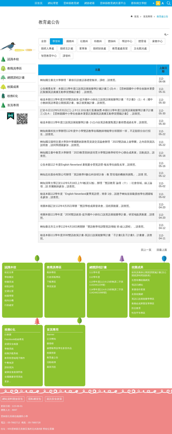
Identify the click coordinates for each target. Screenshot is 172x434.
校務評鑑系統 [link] (11, 353)
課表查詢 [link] (9, 367)
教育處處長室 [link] (120, 48)
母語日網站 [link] (137, 284)
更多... (8, 381)
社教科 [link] (84, 41)
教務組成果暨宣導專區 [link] (143, 303)
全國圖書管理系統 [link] (14, 376)
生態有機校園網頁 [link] (141, 280)
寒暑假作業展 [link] (138, 289)
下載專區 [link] (51, 281)
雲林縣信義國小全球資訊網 (18, 27)
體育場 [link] (142, 41)
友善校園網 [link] (137, 294)
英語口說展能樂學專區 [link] (143, 299)
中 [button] (158, 3)
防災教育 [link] (136, 308)
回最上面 (162, 249)
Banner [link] (50, 334)
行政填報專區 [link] (53, 277)
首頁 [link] (136, 16)
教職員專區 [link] (14, 68)
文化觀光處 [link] (140, 48)
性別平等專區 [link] (138, 313)
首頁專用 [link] (13, 105)
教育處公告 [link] (162, 16)
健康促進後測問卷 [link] (14, 372)
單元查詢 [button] (166, 34)
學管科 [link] (56, 41)
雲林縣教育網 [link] (71, 3)
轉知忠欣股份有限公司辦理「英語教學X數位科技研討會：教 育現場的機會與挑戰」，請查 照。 (94, 174)
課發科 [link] (67, 55)
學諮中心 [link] (127, 41)
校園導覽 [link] (9, 295)
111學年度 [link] (94, 272)
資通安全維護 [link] (11, 344)
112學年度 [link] (94, 277)
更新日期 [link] (5, 406)
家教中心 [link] (157, 41)
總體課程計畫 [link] (16, 77)
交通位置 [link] (9, 291)
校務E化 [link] (12, 96)
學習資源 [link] (51, 286)
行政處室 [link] (9, 305)
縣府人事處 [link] (47, 48)
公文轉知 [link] (51, 339)
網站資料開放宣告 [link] (12, 399)
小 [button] (153, 3)
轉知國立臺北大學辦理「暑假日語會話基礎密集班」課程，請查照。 (79, 80)
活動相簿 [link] (51, 362)
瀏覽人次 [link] (5, 410)
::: (1, 13)
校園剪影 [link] (51, 353)
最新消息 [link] (51, 367)
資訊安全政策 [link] (54, 399)
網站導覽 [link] (53, 3)
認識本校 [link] (13, 59)
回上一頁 (146, 249)
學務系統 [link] (9, 348)
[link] (10, 116)
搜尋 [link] (169, 1)
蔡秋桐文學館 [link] (139, 3)
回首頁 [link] (38, 3)
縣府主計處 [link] (66, 48)
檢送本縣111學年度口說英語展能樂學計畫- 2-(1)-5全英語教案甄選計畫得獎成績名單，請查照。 (94, 122)
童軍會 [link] (83, 48)
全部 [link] (43, 41)
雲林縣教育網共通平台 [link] (113, 3)
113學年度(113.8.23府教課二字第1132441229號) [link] (106, 283)
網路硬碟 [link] (89, 3)
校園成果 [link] (13, 86)
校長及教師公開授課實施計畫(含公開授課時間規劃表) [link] (149, 274)
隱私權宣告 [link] (34, 399)
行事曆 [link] (8, 334)
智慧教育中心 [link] (49, 55)
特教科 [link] (98, 41)
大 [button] (162, 3)
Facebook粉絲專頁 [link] (14, 339)
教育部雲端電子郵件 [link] (15, 358)
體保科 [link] (112, 41)
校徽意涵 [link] (9, 281)
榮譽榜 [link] (50, 343)
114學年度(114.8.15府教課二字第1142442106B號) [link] (106, 291)
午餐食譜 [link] (9, 362)
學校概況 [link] (9, 277)
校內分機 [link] (9, 300)
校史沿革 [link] (9, 272)
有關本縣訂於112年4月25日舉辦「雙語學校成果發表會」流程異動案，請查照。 (85, 206)
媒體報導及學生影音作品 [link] (59, 348)
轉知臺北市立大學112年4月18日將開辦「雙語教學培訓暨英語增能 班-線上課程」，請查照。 (93, 226)
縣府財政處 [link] (99, 48)
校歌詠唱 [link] (9, 286)
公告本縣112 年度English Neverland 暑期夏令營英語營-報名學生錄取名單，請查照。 (89, 164)
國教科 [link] (70, 41)
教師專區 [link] (51, 272)
